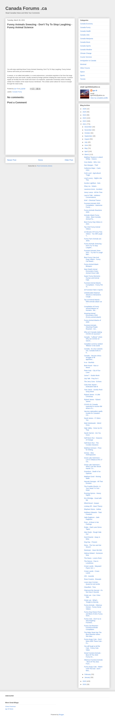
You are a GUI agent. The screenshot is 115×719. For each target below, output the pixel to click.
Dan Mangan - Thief (91, 165)
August (87, 139)
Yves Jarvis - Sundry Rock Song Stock (93, 390)
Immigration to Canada (88, 60)
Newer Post (11, 160)
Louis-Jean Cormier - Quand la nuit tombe (92, 583)
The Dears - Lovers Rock (93, 558)
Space (82, 72)
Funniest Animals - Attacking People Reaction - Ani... (91, 327)
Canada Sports (85, 46)
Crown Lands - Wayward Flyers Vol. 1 (92, 567)
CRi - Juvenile (89, 576)
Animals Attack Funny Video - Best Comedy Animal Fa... (92, 217)
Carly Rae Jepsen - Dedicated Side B (91, 385)
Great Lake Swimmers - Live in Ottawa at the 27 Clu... (93, 460)
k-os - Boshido (89, 362)
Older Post (69, 160)
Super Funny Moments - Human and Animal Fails (92, 278)
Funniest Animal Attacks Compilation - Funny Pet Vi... (93, 285)
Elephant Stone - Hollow (92, 509)
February (87, 674)
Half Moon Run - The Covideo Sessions (91, 444)
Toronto (82, 79)
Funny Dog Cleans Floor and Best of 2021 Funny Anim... (93, 614)
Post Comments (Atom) (44, 166)
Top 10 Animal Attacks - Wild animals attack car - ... (93, 301)
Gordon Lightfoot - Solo (92, 183)
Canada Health (85, 31)
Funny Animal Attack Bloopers (91, 265)
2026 (85, 109)
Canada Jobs (85, 35)
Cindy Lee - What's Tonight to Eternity (91, 601)
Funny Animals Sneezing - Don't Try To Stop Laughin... (93, 245)
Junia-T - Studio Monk (92, 375)
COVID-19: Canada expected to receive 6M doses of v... (93, 406)
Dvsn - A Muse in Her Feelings (91, 523)
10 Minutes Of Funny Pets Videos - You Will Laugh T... (93, 234)
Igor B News (9, 709)
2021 (85, 124)
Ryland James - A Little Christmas (92, 395)
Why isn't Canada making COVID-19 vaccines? (93, 333)
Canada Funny (17, 92)
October (87, 133)
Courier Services (86, 57)
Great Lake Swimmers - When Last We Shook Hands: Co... (92, 466)
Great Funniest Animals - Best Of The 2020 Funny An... (92, 655)
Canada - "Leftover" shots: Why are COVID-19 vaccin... (93, 339)
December (88, 127)
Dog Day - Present (90, 542)
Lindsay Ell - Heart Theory (93, 506)
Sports (82, 75)
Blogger (61, 714)
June (86, 145)
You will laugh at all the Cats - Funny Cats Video (92, 648)
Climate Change (85, 53)
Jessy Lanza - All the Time (93, 192)
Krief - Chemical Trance (92, 200)
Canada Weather (86, 49)
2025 (85, 112)
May (86, 148)
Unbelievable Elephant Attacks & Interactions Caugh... (92, 295)
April (86, 151)
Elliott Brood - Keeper (91, 503)
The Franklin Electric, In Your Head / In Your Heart (92, 488)
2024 (85, 115)
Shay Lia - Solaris (90, 186)
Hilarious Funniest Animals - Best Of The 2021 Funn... (93, 662)
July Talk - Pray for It (91, 378)
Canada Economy (86, 24)
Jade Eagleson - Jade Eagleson (91, 518)
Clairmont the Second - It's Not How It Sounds (93, 591)
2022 (85, 121)
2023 (85, 118)
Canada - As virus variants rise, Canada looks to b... (93, 351)
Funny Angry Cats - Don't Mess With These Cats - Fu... (93, 641)
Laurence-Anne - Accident (93, 189)
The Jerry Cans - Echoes (93, 381)
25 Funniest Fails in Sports (93, 290)
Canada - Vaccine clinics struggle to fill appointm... (92, 357)
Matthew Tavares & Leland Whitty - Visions (93, 158)
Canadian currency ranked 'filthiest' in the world (93, 345)
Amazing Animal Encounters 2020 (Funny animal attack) (92, 315)
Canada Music (85, 42)
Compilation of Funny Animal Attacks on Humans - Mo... (91, 308)
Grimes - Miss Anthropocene (90, 454)
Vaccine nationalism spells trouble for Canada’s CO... (93, 413)
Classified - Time (90, 587)
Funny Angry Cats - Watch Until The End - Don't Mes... (93, 668)
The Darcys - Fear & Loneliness (91, 562)
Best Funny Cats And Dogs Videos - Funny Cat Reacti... (92, 259)
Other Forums (85, 68)
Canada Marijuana (86, 38)
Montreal (83, 64)
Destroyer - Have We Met (93, 550)
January (87, 677)
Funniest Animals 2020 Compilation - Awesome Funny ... (93, 205)
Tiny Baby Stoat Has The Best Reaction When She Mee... (93, 634)
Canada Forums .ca (26, 8)
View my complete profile (99, 98)
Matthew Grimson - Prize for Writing (92, 449)
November (88, 130)
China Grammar (10, 706)
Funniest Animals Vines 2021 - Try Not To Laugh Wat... (93, 252)
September (88, 136)
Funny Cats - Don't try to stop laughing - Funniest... (92, 621)
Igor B (95, 90)
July (86, 142)
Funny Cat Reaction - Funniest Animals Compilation (91, 627)
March (86, 154)
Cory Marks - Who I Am (92, 162)
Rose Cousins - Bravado (92, 579)
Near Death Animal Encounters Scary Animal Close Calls (91, 271)
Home (40, 160)
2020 (85, 681)
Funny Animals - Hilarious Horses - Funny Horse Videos (93, 607)
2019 (85, 684)
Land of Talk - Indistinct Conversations (92, 196)
